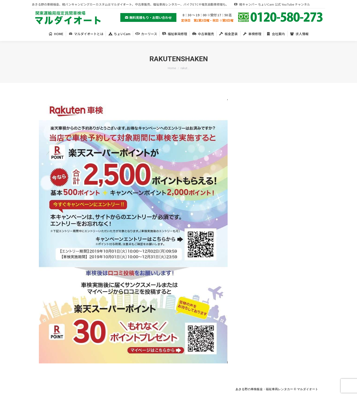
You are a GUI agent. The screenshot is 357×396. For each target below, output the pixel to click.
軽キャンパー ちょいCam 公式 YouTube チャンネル (271, 4)
